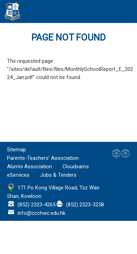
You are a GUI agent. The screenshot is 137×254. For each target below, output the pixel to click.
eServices (18, 175)
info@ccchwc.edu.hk (41, 213)
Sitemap (16, 149)
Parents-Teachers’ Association (43, 158)
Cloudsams (76, 166)
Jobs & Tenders (58, 175)
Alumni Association (29, 166)
